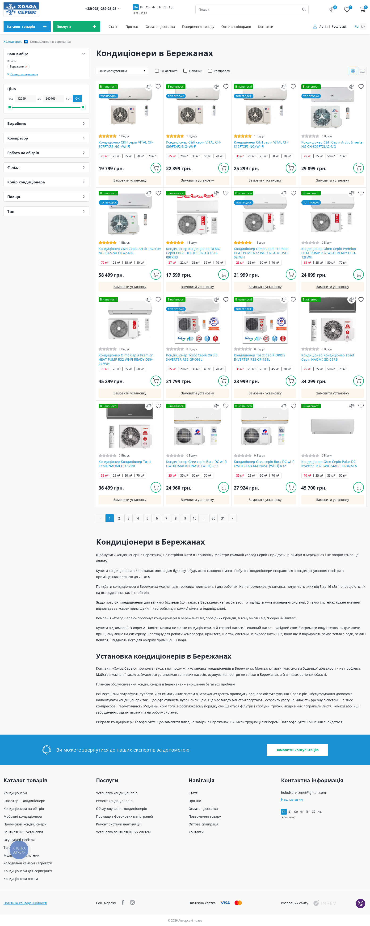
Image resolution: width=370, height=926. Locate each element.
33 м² (196, 262)
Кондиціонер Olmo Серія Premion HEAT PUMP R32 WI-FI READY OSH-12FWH (328, 253)
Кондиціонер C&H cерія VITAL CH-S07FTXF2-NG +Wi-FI (126, 144)
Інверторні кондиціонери (24, 801)
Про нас (132, 27)
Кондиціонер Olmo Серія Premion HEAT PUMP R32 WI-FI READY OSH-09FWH (261, 253)
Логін (324, 26)
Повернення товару (198, 27)
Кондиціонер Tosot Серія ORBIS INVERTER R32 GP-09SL (192, 357)
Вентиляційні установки (23, 832)
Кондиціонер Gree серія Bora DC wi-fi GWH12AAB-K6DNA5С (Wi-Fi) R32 (264, 464)
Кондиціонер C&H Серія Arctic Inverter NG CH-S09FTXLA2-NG (332, 144)
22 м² (184, 262)
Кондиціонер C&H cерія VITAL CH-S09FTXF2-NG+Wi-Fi (193, 144)
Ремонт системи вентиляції (118, 824)
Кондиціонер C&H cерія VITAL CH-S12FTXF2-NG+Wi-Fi (261, 144)
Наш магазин (292, 799)
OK (77, 98)
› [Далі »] (232, 518)
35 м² (128, 156)
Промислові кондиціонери (25, 824)
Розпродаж (222, 71)
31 (223, 518)
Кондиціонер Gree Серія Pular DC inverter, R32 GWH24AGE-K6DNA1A (329, 464)
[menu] (27, 26)
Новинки (195, 71)
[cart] (362, 9)
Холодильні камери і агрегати (28, 863)
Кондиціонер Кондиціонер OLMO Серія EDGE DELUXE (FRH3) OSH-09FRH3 (193, 253)
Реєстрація (339, 26)
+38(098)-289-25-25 (100, 8)
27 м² (172, 262)
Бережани (18, 66)
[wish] (158, 86)
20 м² (105, 156)
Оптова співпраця (236, 27)
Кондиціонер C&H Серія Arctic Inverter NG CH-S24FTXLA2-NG (130, 251)
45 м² (207, 369)
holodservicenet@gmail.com (303, 792)
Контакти (265, 27)
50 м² (140, 156)
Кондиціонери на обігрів (24, 808)
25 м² (116, 156)
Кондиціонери (15, 793)
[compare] (149, 86)
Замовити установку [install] (130, 180)
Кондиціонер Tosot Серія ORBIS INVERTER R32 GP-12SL (259, 357)
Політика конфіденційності (25, 903)
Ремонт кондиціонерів (114, 801)
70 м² (152, 156)
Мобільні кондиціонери (23, 816)
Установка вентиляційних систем (123, 832)
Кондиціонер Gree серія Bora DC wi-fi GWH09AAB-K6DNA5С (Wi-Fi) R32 (196, 464)
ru (356, 26)
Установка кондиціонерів (116, 793)
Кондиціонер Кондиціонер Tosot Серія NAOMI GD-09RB (327, 357)
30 (213, 518)
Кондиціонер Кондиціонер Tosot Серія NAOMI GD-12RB (125, 464)
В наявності (169, 71)
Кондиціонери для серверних (28, 871)
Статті (113, 27)
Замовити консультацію (297, 750)
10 (195, 518)
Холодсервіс (13, 41)
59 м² (207, 262)
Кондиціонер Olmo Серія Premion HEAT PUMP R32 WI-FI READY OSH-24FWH (126, 359)
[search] (304, 9)
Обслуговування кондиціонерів (121, 808)
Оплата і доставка (160, 27)
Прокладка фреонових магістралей (124, 816)
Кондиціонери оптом (21, 878)
